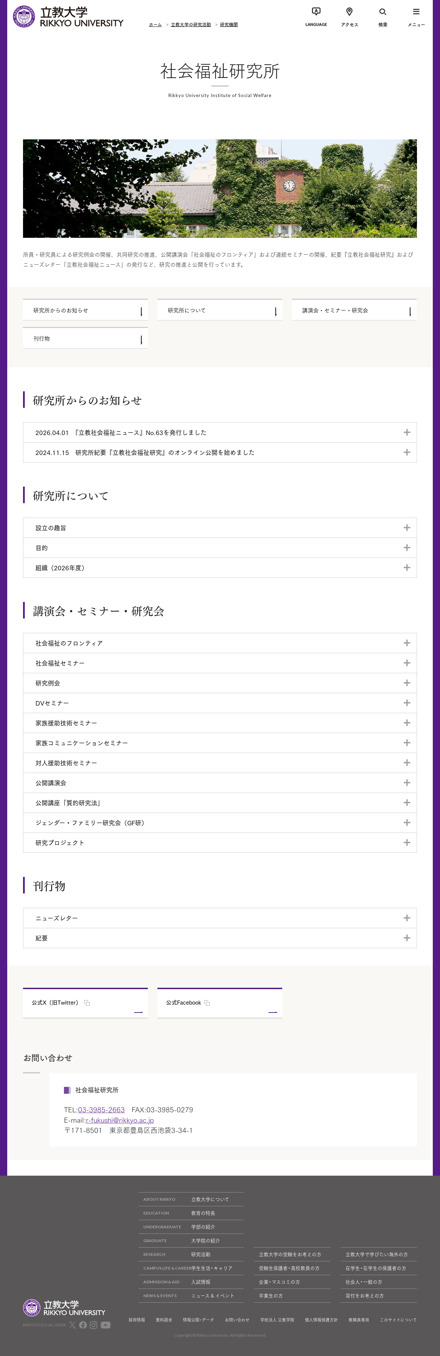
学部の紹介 (177, 1226)
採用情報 (137, 1320)
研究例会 (47, 683)
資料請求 (164, 1320)
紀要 (41, 938)
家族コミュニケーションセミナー (81, 743)
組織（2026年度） (61, 567)
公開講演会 (50, 782)
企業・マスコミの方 (279, 1281)
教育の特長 (177, 1213)
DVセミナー (52, 703)
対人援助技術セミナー (66, 762)
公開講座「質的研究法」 (69, 802)
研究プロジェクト (60, 842)
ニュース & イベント (186, 1295)
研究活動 (174, 1254)
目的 (41, 547)
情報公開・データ (198, 1320)
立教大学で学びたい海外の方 (376, 1254)
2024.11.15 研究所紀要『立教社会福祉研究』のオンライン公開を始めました (145, 452)
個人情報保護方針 (321, 1320)
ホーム (155, 24)
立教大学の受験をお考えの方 (290, 1254)
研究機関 (229, 24)
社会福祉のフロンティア (69, 643)
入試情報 (174, 1282)
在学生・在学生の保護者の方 (375, 1267)
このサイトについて (398, 1320)
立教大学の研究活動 (191, 24)
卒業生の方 (271, 1295)
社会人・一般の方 (363, 1281)
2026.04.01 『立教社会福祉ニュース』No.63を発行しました (121, 432)
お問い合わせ (237, 1320)
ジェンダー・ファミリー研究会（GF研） (91, 822)
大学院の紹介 (179, 1240)
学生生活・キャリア (186, 1268)
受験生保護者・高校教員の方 (289, 1267)
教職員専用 (359, 1320)
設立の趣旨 (50, 527)
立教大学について (184, 1199)
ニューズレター (56, 918)
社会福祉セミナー (60, 663)
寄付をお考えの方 (364, 1295)
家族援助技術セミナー (66, 723)
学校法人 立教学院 (277, 1320)
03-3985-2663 (101, 1109)
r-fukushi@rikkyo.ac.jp (120, 1119)
